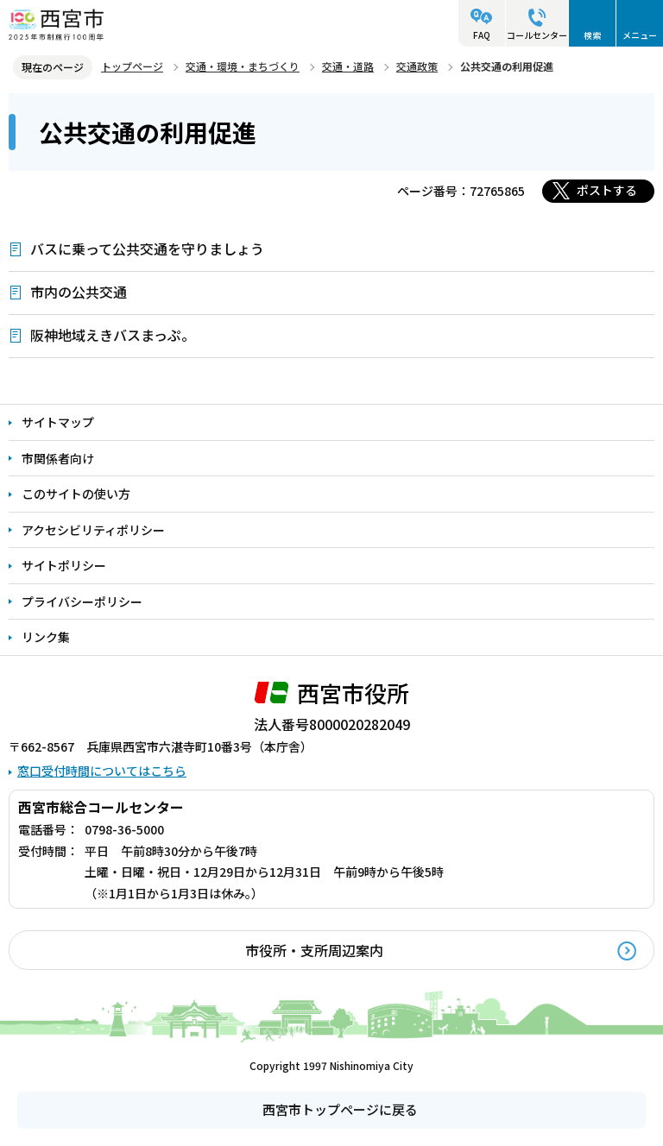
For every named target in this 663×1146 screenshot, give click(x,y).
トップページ (132, 66)
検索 (592, 34)
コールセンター (537, 34)
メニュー (639, 34)
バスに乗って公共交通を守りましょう (147, 248)
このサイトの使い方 (76, 493)
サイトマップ (58, 422)
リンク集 (46, 636)
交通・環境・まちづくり (243, 66)
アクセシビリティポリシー (93, 529)
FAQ (481, 34)
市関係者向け (58, 458)
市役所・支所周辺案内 (314, 950)
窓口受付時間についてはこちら (101, 770)
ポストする (607, 189)
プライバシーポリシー (82, 601)
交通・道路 (348, 66)
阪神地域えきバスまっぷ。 (112, 334)
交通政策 (417, 66)
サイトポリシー (64, 565)
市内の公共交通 (78, 291)
